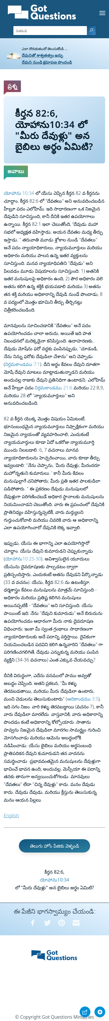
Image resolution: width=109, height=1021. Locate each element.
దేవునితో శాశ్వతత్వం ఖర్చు (42, 55)
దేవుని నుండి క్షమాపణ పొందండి (47, 62)
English (11, 815)
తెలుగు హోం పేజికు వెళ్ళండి (54, 846)
